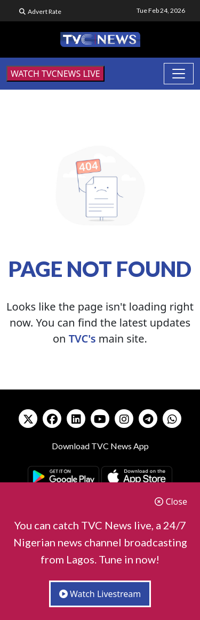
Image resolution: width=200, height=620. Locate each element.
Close (171, 501)
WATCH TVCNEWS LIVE (55, 74)
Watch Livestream (100, 594)
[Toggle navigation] (179, 73)
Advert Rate (44, 11)
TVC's (82, 338)
